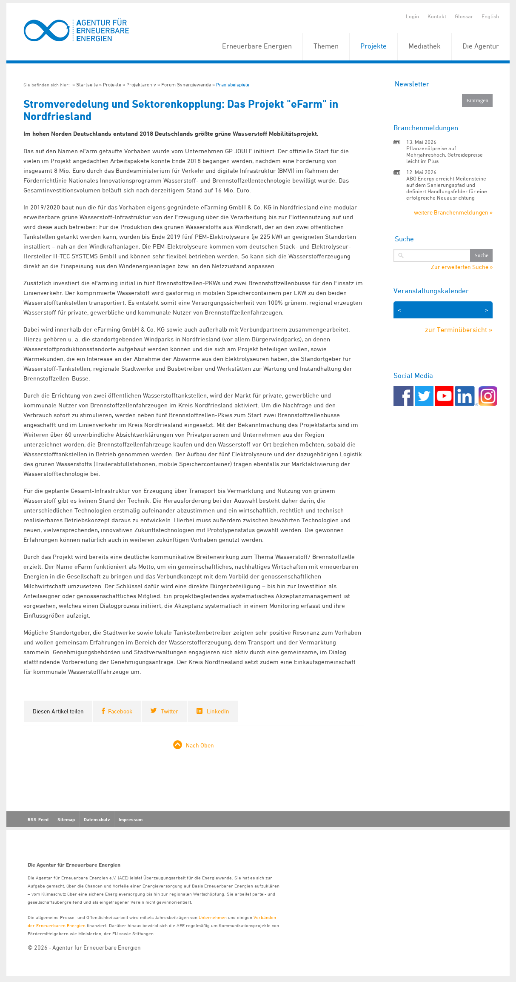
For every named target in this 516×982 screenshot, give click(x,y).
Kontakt (437, 16)
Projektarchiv (141, 84)
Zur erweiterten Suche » (462, 267)
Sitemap (66, 819)
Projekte (373, 46)
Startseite (87, 84)
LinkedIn (218, 711)
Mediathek (424, 46)
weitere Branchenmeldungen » (453, 212)
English (490, 16)
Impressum (131, 819)
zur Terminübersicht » (459, 329)
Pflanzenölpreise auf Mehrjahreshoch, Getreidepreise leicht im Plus (444, 154)
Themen (326, 46)
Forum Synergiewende (186, 84)
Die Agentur (480, 46)
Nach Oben (200, 745)
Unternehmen (213, 917)
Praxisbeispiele (232, 84)
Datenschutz (97, 819)
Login (412, 16)
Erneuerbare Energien (257, 46)
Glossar (464, 16)
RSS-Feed (38, 819)
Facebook (120, 711)
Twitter (169, 711)
